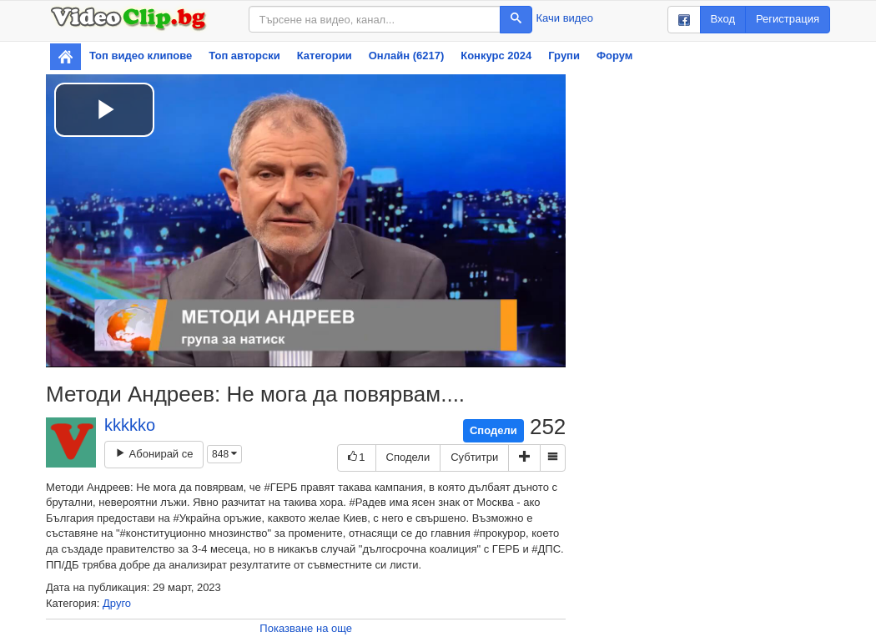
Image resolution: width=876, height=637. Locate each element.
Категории (324, 55)
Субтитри (474, 457)
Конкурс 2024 (496, 55)
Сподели (493, 430)
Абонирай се (154, 453)
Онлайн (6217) (407, 55)
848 (224, 454)
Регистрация (787, 19)
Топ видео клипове (140, 55)
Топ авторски (244, 55)
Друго (117, 603)
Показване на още (305, 628)
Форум (614, 55)
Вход (723, 19)
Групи (564, 55)
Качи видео (564, 18)
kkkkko (129, 425)
